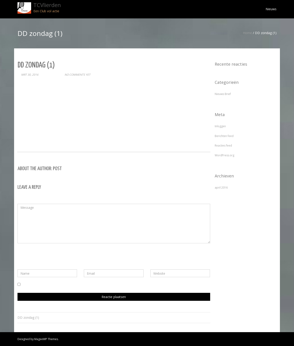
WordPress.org (224, 155)
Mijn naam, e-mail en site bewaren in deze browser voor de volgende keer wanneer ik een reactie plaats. (98, 284)
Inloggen (220, 126)
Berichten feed (224, 136)
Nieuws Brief (223, 94)
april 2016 (221, 187)
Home (247, 33)
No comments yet (77, 75)
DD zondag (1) (28, 317)
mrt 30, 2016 (29, 75)
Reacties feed (223, 145)
